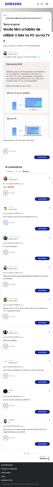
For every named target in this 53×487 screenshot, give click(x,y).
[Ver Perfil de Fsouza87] (12, 420)
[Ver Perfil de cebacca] (11, 360)
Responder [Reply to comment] (42, 199)
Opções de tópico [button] (46, 20)
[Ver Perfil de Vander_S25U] (13, 52)
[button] (46, 52)
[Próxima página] (26, 171)
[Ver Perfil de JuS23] (10, 177)
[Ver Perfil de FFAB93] (11, 207)
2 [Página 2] (19, 171)
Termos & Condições (9, 469)
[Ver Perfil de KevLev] (11, 390)
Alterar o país (6, 480)
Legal (3, 476)
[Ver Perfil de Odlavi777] (12, 331)
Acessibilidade (7, 465)
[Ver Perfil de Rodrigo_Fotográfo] (15, 237)
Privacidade (6, 473)
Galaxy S (37, 57)
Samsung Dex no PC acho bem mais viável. (18, 140)
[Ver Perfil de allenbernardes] (13, 299)
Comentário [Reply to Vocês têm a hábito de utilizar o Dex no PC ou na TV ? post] (42, 157)
